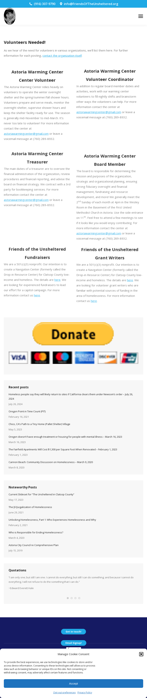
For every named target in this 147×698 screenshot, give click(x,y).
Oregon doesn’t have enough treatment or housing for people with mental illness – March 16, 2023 (65, 436)
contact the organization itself (62, 55)
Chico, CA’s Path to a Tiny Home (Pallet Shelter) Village (39, 424)
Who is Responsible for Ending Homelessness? (36, 532)
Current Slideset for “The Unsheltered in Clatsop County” (41, 494)
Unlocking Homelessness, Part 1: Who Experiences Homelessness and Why (52, 519)
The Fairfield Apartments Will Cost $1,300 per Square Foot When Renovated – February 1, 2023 (63, 449)
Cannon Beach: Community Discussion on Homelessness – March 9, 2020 (51, 462)
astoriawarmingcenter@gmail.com (98, 129)
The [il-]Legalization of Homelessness (30, 507)
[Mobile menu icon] (140, 16)
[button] (141, 654)
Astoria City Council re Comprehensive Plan (34, 545)
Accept (73, 683)
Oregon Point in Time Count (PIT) (27, 411)
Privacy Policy (85, 692)
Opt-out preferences (64, 692)
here (57, 303)
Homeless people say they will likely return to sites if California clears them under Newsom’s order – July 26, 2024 (71, 396)
